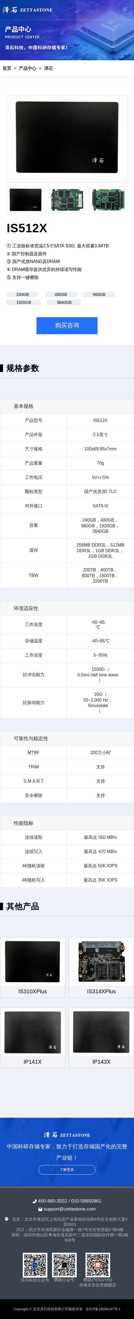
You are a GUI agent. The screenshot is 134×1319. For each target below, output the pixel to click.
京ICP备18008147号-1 (103, 1309)
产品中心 (27, 68)
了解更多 (67, 1170)
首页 (6, 68)
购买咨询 (67, 325)
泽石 (48, 68)
